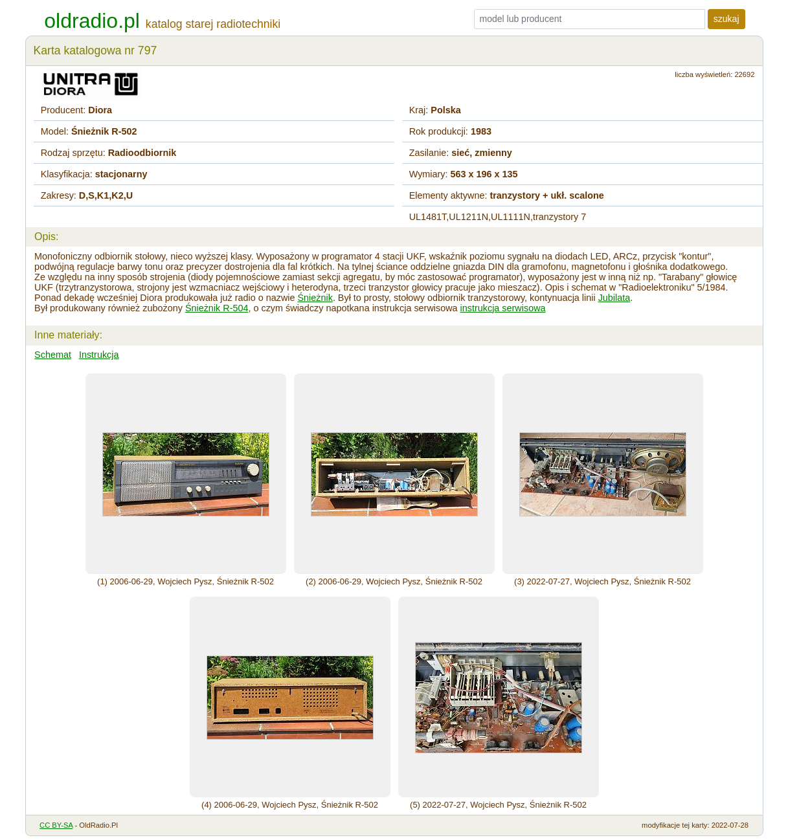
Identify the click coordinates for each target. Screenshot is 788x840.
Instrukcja (99, 354)
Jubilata (614, 298)
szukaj (726, 19)
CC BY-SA (56, 825)
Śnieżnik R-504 (217, 308)
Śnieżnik (314, 298)
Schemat (52, 354)
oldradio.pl (92, 20)
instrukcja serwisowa (503, 308)
